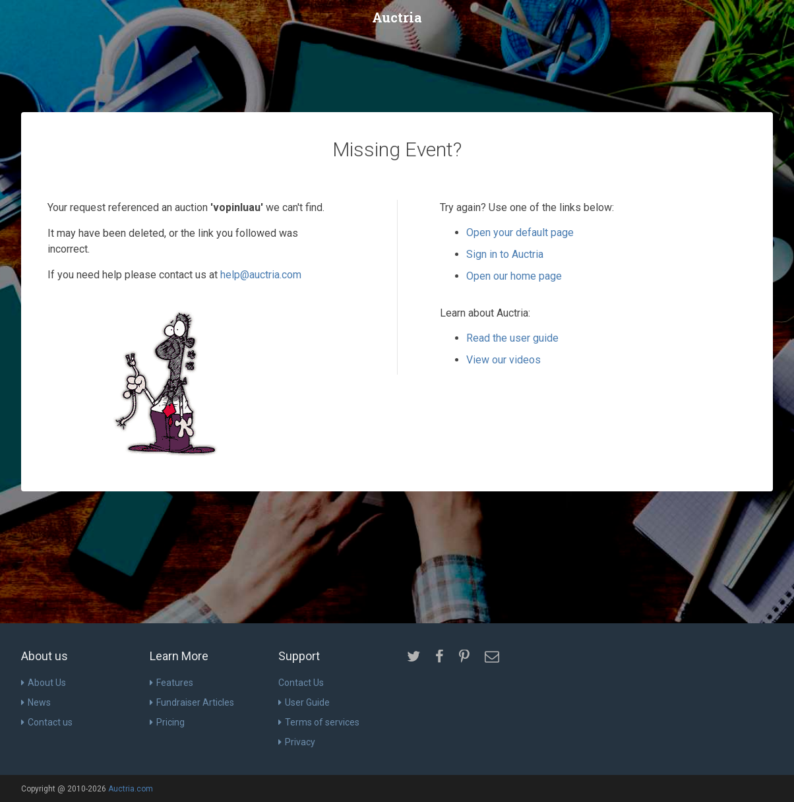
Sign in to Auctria (504, 254)
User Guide (304, 702)
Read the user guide (512, 338)
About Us (43, 682)
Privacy (296, 742)
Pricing (167, 722)
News (36, 702)
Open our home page (514, 276)
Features (171, 682)
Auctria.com (130, 788)
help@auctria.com (260, 274)
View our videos (503, 360)
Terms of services (318, 722)
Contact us (47, 722)
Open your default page (520, 232)
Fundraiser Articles (192, 702)
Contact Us (301, 682)
